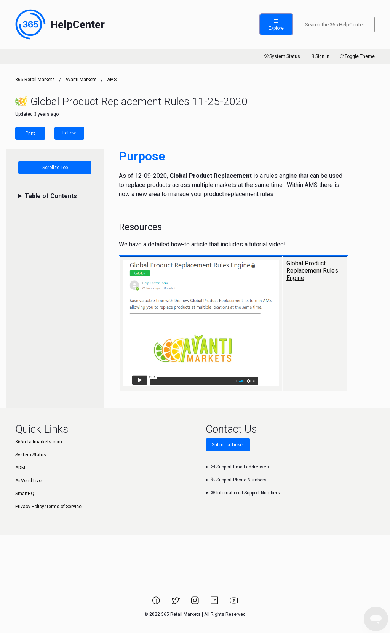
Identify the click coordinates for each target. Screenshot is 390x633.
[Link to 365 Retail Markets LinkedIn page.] (215, 603)
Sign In (319, 56)
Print (30, 133)
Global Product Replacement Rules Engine (312, 270)
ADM (20, 467)
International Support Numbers (245, 493)
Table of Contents (51, 196)
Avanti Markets (81, 79)
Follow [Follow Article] (69, 133)
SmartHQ (24, 493)
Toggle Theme (357, 56)
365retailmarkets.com (38, 441)
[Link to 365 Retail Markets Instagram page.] (195, 603)
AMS (112, 79)
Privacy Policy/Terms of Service (48, 506)
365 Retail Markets (35, 79)
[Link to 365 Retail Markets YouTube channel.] (234, 603)
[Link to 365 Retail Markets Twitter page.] (176, 603)
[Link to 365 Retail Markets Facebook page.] (156, 603)
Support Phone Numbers (239, 480)
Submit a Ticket (228, 445)
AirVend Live (28, 480)
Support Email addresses (240, 467)
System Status (281, 56)
